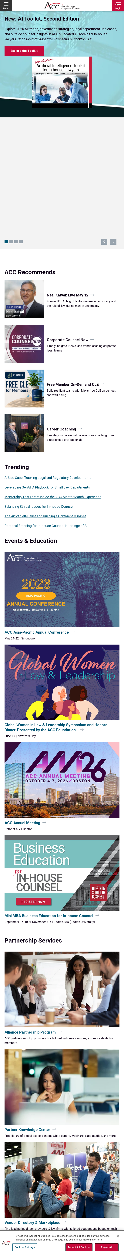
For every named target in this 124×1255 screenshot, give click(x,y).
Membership (71, 1217)
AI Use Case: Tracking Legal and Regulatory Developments (48, 361)
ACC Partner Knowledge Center (82, 1226)
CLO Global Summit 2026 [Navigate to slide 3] (16, 125)
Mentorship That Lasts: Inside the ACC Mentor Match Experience (53, 380)
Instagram (117, 1160)
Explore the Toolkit (24, 51)
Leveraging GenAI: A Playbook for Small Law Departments (47, 370)
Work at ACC (11, 1226)
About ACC (70, 1212)
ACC (16, 1159)
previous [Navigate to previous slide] (104, 125)
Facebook (97, 1160)
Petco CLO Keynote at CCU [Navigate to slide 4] (21, 125)
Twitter (104, 1160)
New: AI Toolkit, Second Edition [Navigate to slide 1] (6, 125)
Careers (8, 1221)
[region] (62, 1242)
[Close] (118, 1236)
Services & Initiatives (75, 1208)
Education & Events (15, 1217)
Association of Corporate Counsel (62, 5)
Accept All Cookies (79, 1247)
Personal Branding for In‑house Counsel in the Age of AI (46, 409)
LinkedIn (110, 1160)
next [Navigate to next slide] (113, 125)
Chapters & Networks (16, 1212)
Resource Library (14, 1208)
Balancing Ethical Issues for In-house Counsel (39, 390)
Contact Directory (18, 1190)
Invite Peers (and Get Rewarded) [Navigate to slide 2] (11, 125)
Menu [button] (6, 8)
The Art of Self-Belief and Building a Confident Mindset (45, 399)
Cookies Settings (25, 1247)
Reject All (106, 1247)
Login (118, 8)
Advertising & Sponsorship (79, 1221)
